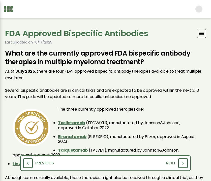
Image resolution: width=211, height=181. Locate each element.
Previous (38, 163)
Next (177, 163)
